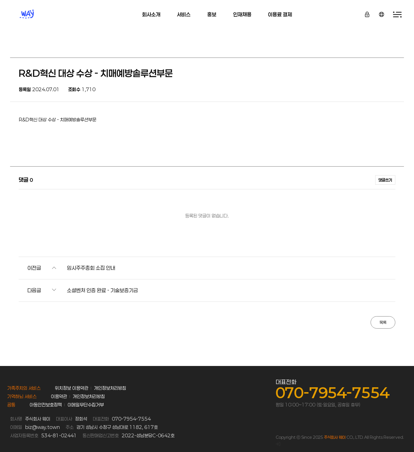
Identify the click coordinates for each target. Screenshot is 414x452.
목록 (382, 322)
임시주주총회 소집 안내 (91, 268)
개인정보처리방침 (110, 388)
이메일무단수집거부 (86, 404)
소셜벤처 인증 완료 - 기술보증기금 (102, 290)
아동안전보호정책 (46, 404)
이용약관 (59, 396)
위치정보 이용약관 (71, 388)
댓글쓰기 (385, 180)
